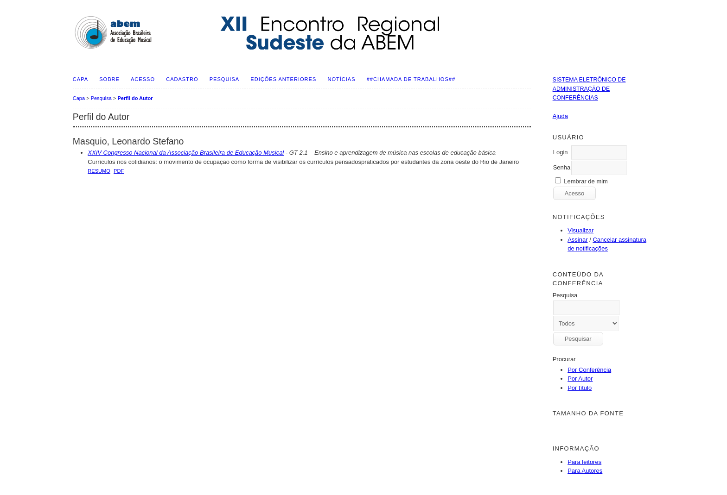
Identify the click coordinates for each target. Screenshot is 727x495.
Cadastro (182, 79)
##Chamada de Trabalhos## (411, 79)
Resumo (99, 171)
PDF (119, 171)
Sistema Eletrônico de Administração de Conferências (589, 88)
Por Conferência (589, 369)
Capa (80, 79)
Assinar (577, 239)
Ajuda (560, 116)
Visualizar (580, 230)
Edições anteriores (283, 79)
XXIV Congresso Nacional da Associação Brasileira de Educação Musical (186, 152)
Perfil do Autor (135, 98)
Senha (562, 167)
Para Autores (585, 470)
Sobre (109, 79)
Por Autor (580, 378)
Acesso (143, 79)
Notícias (341, 79)
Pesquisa (224, 79)
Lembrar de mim (586, 181)
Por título (580, 387)
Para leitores (584, 461)
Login (560, 152)
